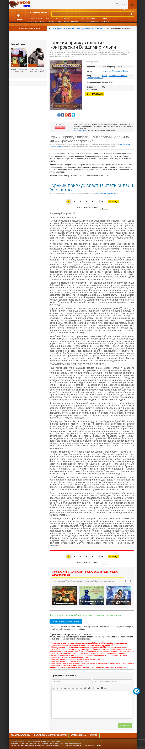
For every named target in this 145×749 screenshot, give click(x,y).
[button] (53, 688)
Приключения (52, 18)
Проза (66, 18)
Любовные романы (36, 18)
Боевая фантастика (95, 78)
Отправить (124, 725)
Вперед (113, 201)
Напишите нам (80, 130)
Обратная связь (78, 735)
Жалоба (60, 128)
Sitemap (93, 735)
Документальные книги (92, 21)
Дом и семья (105, 21)
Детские (103, 18)
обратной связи (94, 745)
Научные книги (88, 18)
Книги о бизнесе (71, 21)
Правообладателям (20, 735)
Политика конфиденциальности (50, 735)
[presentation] (53, 688)
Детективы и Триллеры (56, 21)
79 (102, 201)
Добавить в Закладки (28, 28)
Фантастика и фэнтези (37, 21)
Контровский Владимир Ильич (115, 71)
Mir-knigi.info (28, 4)
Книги (104, 76)
